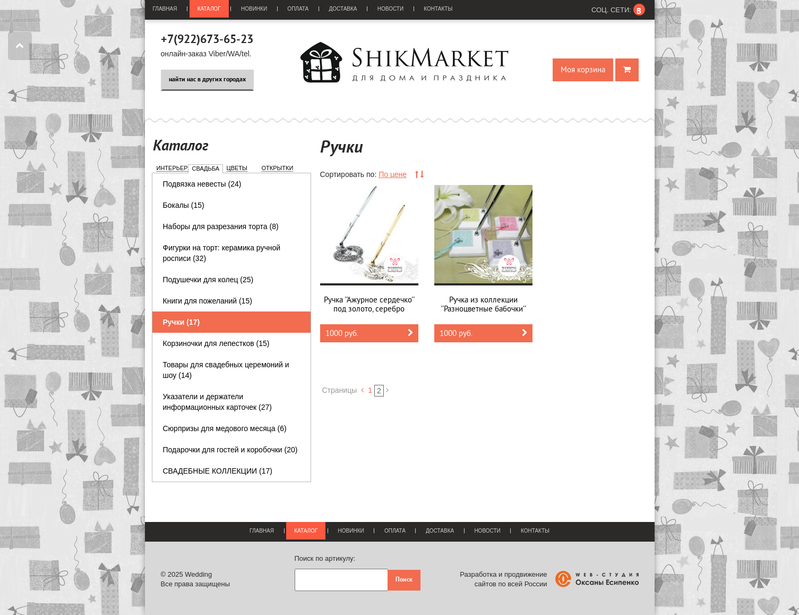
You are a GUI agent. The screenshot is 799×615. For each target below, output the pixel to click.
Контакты (438, 9)
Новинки (254, 9)
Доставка (343, 9)
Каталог (209, 9)
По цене (393, 174)
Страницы (339, 390)
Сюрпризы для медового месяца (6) (225, 428)
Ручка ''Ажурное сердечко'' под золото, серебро (369, 305)
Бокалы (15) (183, 205)
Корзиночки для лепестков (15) (216, 343)
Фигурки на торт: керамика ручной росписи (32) (222, 253)
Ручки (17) (181, 322)
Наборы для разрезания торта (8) (221, 226)
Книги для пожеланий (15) (207, 301)
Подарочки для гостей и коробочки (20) (230, 449)
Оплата (297, 9)
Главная (165, 9)
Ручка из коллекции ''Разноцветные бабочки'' (483, 305)
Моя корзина (583, 69)
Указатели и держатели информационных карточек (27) (217, 401)
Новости (390, 9)
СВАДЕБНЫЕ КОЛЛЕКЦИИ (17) (217, 471)
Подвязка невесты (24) (202, 184)
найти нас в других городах (207, 79)
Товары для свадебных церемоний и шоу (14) (226, 370)
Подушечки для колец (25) (208, 279)
